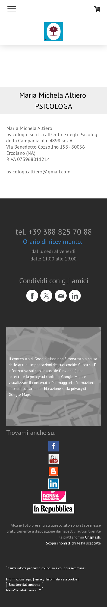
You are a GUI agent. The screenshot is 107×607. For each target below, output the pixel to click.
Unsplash (92, 537)
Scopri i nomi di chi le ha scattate (73, 543)
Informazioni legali (19, 579)
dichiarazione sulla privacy (61, 388)
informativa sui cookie (27, 370)
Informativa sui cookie (61, 579)
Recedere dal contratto (24, 585)
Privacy (39, 579)
